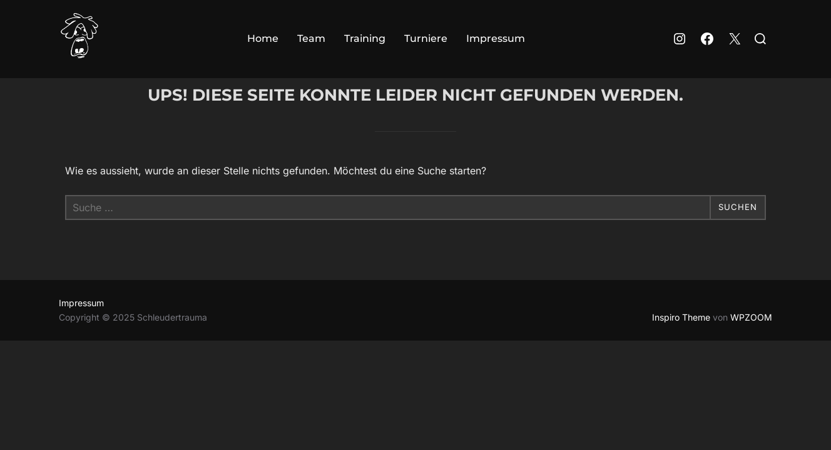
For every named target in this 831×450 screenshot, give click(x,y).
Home (262, 38)
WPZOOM (751, 342)
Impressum (495, 38)
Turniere (425, 38)
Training (364, 38)
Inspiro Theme (681, 342)
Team (311, 38)
